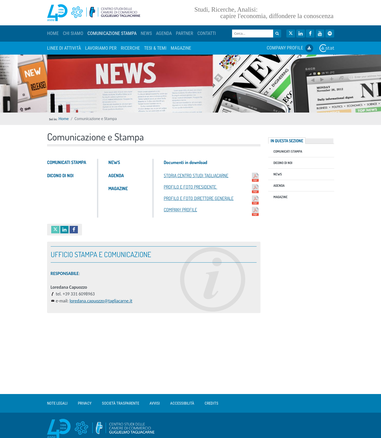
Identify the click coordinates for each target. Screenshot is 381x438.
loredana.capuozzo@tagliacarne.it (101, 301)
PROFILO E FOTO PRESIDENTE (212, 188)
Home (64, 118)
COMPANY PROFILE (290, 48)
